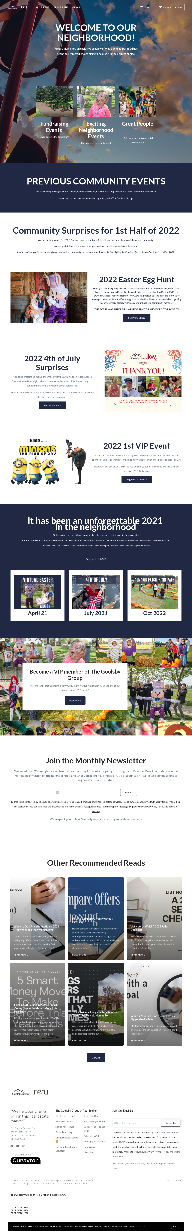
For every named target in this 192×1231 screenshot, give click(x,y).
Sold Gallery (90, 1146)
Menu (144, 7)
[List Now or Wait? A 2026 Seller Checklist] (154, 899)
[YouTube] (17, 1146)
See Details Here (52, 405)
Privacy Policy (174, 1180)
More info (140, 1226)
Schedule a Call (91, 1136)
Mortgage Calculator (95, 1141)
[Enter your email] (139, 1123)
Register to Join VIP (137, 479)
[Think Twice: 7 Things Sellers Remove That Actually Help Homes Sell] (96, 985)
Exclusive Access (64, 1121)
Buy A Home (42, 7)
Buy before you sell (65, 1115)
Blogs (76, 7)
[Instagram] (23, 1146)
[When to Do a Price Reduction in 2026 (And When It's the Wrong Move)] (37, 899)
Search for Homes (65, 1126)
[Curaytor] (25, 1163)
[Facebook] (11, 1146)
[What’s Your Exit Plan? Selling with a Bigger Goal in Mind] (154, 987)
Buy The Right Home (94, 1121)
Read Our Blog (91, 1115)
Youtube (88, 1152)
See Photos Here (136, 317)
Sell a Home (61, 7)
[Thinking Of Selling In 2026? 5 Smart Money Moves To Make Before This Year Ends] (37, 981)
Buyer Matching (64, 1132)
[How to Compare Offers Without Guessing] (96, 895)
